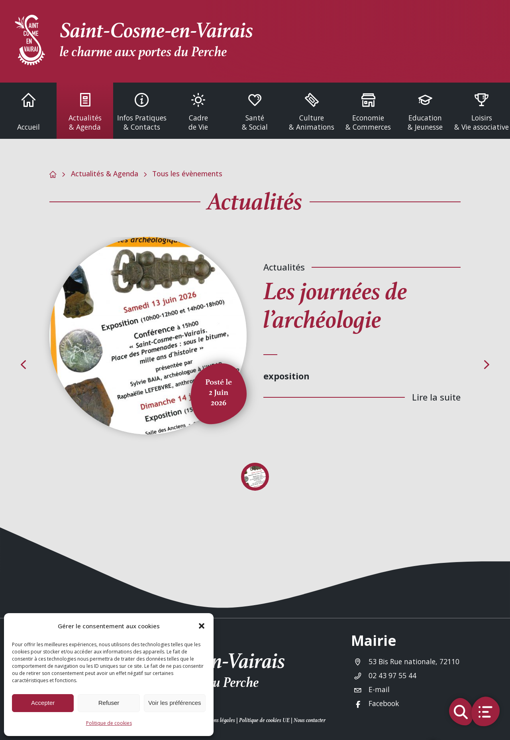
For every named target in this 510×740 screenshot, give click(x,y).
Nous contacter (310, 720)
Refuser (109, 702)
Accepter (43, 702)
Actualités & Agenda (104, 173)
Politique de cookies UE (264, 720)
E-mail (379, 689)
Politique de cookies (109, 723)
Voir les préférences (174, 702)
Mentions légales (216, 720)
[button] (202, 626)
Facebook (384, 703)
